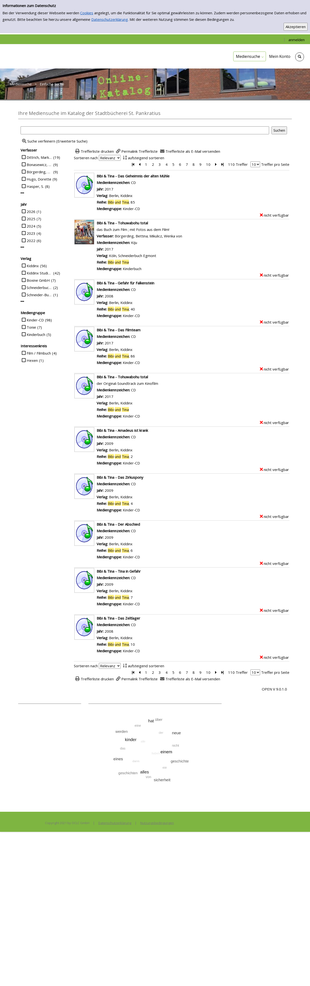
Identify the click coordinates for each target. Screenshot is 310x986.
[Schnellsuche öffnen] (299, 57)
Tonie (31, 327)
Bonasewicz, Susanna (39, 164)
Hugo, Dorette (39, 179)
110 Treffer (238, 164)
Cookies (86, 12)
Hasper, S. (35, 186)
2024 (31, 226)
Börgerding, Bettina (39, 171)
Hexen (32, 360)
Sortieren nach (86, 157)
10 (208, 164)
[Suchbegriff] (145, 130)
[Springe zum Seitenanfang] (299, 975)
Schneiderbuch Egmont (39, 287)
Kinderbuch (36, 334)
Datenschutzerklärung (109, 19)
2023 (31, 233)
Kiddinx (33, 265)
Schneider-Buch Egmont (39, 294)
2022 (31, 240)
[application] (249, 56)
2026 (31, 211)
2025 (31, 218)
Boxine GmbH (38, 280)
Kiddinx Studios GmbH (39, 273)
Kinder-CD (35, 320)
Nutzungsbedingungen (157, 823)
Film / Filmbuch (39, 353)
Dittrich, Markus (39, 157)
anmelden (296, 39)
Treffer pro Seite (275, 164)
